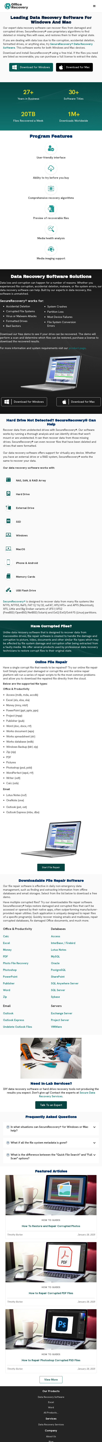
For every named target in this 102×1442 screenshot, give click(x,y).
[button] (94, 6)
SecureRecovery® (14, 601)
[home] (18, 6)
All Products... (51, 1412)
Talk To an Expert (51, 1105)
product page (77, 348)
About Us (51, 1436)
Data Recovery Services (51, 1424)
